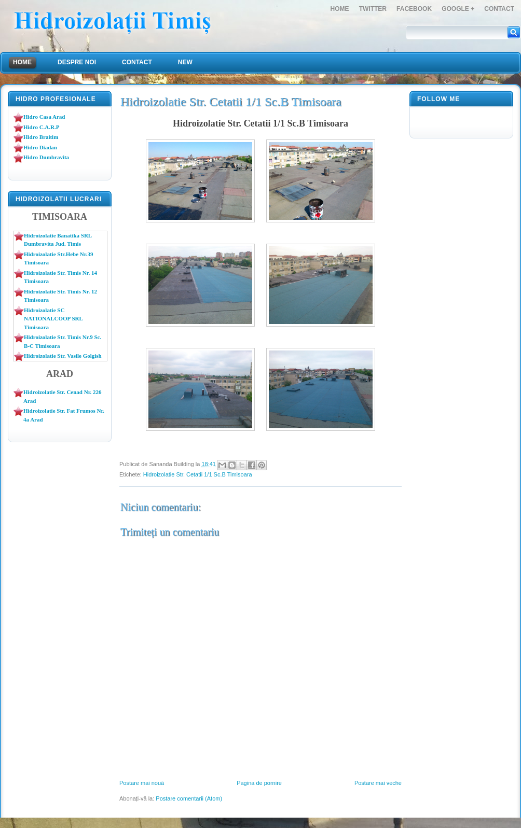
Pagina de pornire (259, 783)
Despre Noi (77, 62)
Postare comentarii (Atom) (189, 798)
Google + (458, 8)
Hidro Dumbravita (46, 157)
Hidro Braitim (40, 137)
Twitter (373, 8)
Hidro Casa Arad (44, 117)
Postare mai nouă (141, 783)
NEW (185, 62)
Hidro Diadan (40, 147)
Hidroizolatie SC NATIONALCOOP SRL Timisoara (53, 318)
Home (340, 8)
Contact (499, 8)
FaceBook (414, 8)
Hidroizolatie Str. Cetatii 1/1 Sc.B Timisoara (197, 474)
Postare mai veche (378, 783)
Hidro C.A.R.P (41, 127)
